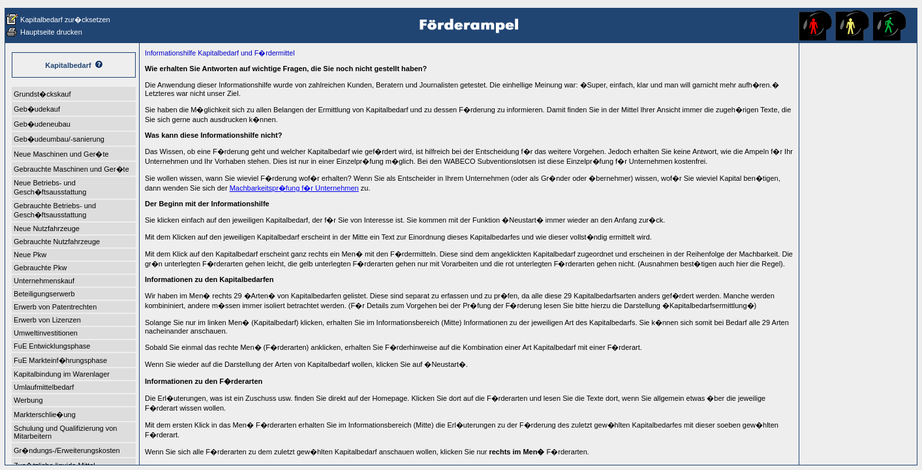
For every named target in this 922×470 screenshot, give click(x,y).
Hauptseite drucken (51, 32)
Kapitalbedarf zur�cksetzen (65, 20)
